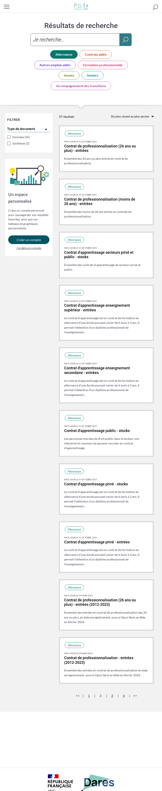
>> (135, 696)
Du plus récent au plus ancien (130, 116)
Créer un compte (29, 241)
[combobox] (81, 39)
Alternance (63, 54)
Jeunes (69, 75)
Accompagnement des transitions (81, 86)
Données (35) (21, 137)
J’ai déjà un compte (28, 249)
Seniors (92, 75)
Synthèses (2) (20, 143)
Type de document (21, 129)
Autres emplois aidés (54, 65)
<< (78, 696)
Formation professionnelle (103, 65)
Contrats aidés (96, 54)
